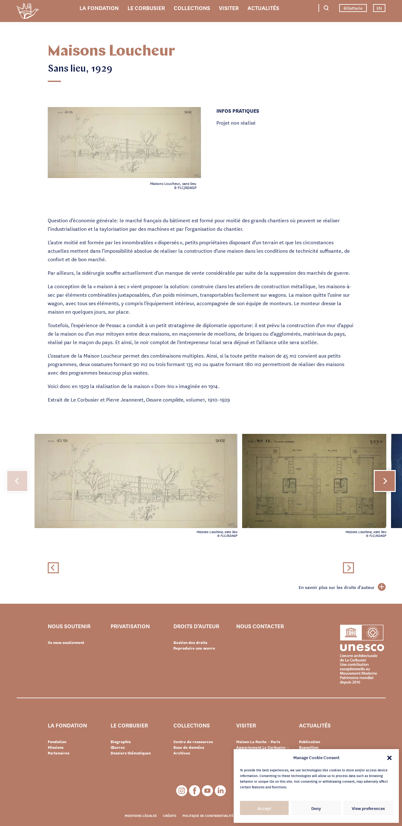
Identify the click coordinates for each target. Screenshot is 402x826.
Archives (181, 753)
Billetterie (353, 8)
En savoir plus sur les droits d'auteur (342, 587)
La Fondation (99, 7)
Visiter (229, 7)
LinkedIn (220, 790)
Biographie (121, 741)
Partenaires (58, 753)
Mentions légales (141, 815)
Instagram (181, 790)
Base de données (188, 747)
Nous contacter (260, 626)
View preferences (368, 808)
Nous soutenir (69, 626)
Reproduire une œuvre (194, 648)
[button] (389, 757)
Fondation (57, 741)
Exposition (308, 747)
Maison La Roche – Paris (258, 741)
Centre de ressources (193, 741)
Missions (55, 747)
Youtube (207, 790)
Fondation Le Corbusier (28, 12)
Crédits (169, 815)
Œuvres (118, 747)
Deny (316, 808)
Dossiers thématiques (131, 753)
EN (379, 8)
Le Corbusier (146, 7)
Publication (309, 741)
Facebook (194, 790)
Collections (192, 7)
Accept (264, 808)
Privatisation (130, 626)
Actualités (263, 7)
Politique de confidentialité (207, 815)
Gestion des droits (190, 642)
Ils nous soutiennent (66, 642)
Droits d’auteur (196, 626)
